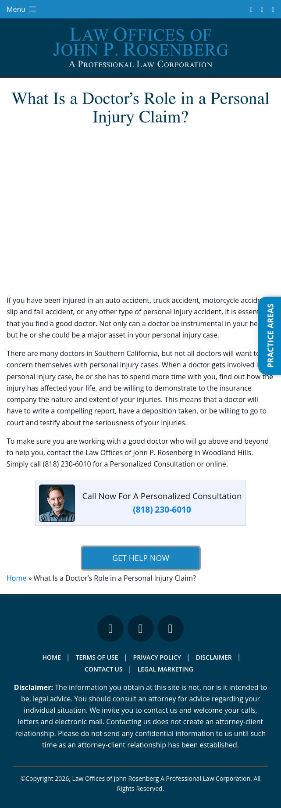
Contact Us (104, 669)
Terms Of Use (97, 657)
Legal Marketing (165, 669)
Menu (22, 9)
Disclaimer (214, 657)
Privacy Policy (157, 657)
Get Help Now (140, 558)
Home (16, 578)
